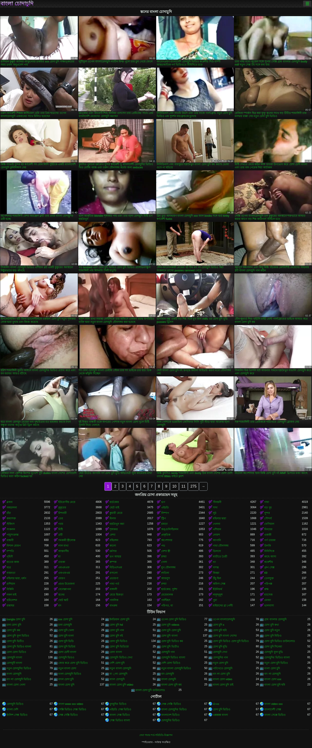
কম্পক (113, 562)
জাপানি (217, 540)
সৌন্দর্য (268, 518)
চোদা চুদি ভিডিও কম (172, 641)
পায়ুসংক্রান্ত (12, 534)
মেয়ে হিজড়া (116, 594)
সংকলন (11, 529)
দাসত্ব (216, 567)
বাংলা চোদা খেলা (16, 684)
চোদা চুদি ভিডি (66, 641)
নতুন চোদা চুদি (220, 663)
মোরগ (61, 578)
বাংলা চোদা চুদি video (121, 684)
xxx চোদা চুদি (65, 619)
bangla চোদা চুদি (16, 619)
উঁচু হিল (217, 578)
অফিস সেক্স (219, 583)
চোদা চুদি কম (13, 630)
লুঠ (214, 513)
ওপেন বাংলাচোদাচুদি (224, 619)
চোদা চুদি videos (170, 624)
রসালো (114, 572)
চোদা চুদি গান (117, 630)
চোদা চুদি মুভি (220, 646)
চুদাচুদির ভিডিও (118, 704)
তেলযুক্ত (269, 578)
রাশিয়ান (11, 583)
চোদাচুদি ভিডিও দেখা (121, 657)
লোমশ (216, 534)
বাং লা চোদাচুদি (272, 673)
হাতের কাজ (13, 562)
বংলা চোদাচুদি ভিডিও (69, 673)
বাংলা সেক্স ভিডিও (120, 714)
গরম (60, 523)
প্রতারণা (114, 578)
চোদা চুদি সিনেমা (273, 646)
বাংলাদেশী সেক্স (272, 709)
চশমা (163, 556)
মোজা (267, 600)
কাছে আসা (270, 556)
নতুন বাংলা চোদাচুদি (120, 668)
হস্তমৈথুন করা (117, 523)
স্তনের (61, 594)
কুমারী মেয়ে (116, 513)
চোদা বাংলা (116, 652)
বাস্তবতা (11, 572)
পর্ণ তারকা (269, 540)
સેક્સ (216, 704)
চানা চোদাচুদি (65, 624)
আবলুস (165, 578)
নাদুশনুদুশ (218, 594)
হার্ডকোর (114, 502)
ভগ (163, 502)
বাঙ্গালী (113, 589)
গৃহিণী (10, 556)
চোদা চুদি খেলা (66, 630)
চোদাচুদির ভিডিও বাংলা (277, 657)
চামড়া (164, 523)
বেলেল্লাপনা (64, 589)
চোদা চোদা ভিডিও (16, 652)
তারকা (61, 562)
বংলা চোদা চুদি (272, 668)
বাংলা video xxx (273, 704)
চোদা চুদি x (218, 624)
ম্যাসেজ (268, 594)
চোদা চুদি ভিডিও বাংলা (19, 646)
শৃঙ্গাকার (114, 529)
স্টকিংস (11, 523)
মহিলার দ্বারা (219, 518)
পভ (163, 545)
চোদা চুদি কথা (271, 624)
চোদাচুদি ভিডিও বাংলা (173, 657)
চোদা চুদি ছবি (220, 630)
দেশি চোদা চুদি (117, 663)
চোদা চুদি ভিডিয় (66, 646)
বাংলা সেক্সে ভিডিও (275, 714)
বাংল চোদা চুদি (66, 679)
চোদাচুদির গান (220, 657)
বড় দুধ (268, 507)
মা (59, 556)
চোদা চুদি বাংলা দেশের (225, 635)
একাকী (267, 534)
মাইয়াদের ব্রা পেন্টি (223, 605)
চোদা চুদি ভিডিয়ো (119, 646)
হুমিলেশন (12, 600)
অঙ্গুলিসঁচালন (169, 529)
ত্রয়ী (60, 534)
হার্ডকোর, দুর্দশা (169, 589)
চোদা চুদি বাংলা (169, 635)
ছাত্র (9, 567)
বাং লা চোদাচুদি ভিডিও (19, 679)
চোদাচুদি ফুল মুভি (273, 652)
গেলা (164, 562)
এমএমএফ (64, 567)
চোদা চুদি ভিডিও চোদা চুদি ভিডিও (231, 641)
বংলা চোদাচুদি (14, 673)
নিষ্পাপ (165, 513)
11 (183, 486)
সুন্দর (267, 513)
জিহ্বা (216, 572)
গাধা (266, 502)
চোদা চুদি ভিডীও (170, 646)
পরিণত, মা (167, 605)
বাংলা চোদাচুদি (16, 4)
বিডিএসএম (116, 567)
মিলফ (113, 518)
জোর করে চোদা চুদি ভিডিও (73, 663)
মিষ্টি (60, 529)
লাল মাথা (63, 545)
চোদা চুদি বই (116, 635)
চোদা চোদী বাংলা (67, 652)
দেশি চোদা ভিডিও (170, 663)
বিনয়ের (268, 529)
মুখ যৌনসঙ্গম (168, 567)
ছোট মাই (114, 507)
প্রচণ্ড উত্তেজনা (66, 583)
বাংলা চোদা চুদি (66, 684)
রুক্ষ (266, 589)
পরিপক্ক (268, 583)
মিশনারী (62, 513)
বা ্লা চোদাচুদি (118, 673)
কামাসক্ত (11, 518)
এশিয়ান (217, 529)
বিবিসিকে (269, 551)
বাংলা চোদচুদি (168, 679)
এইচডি (165, 507)
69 (265, 572)
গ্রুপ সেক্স (269, 567)
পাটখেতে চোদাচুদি (222, 668)
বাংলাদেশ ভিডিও (170, 714)
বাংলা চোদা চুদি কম (171, 684)
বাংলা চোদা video (222, 679)
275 (193, 486)
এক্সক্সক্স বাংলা (220, 714)
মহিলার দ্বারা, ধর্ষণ (16, 578)
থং (214, 562)
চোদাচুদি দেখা (220, 652)
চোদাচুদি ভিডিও (15, 704)
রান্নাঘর (10, 605)
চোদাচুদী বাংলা (14, 663)
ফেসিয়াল (269, 523)
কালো (113, 545)
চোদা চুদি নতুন (272, 630)
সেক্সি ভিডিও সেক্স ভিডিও (72, 709)
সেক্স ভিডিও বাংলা (120, 720)
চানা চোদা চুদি (14, 624)
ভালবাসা (269, 605)
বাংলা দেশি (12, 709)
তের (60, 518)
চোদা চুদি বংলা (66, 635)
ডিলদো (217, 551)
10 (174, 486)
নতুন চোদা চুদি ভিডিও (276, 663)
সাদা (215, 507)
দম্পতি (10, 551)
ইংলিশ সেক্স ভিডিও (17, 714)
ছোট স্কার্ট (63, 600)
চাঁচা (9, 513)
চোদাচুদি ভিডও (66, 657)
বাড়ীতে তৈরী (220, 556)
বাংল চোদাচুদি (117, 679)
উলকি (267, 545)
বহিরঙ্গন (114, 540)
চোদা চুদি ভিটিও (15, 641)
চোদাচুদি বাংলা (14, 657)
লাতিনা (165, 572)
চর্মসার (113, 551)
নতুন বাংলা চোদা (67, 668)
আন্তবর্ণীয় (63, 551)
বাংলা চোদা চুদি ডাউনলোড (150, 690)
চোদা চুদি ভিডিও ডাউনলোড (279, 641)
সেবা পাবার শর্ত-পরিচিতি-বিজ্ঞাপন (156, 735)
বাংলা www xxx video (70, 704)
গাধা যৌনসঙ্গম (221, 545)
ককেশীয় (268, 562)
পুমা (215, 600)
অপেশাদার (166, 540)
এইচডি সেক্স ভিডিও (120, 709)
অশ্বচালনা (12, 507)
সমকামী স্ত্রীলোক (66, 540)
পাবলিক (114, 600)
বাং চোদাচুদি (167, 673)
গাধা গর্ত (114, 583)
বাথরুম (113, 605)
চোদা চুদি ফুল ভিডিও (18, 635)
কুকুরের (62, 507)
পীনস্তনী (217, 502)
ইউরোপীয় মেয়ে (66, 502)
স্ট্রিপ (163, 518)
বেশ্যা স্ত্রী (165, 551)
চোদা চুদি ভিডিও (118, 641)
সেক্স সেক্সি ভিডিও (171, 704)
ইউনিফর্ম (217, 589)
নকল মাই (11, 594)
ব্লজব (10, 502)
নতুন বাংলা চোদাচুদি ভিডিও (176, 668)
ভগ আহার (115, 556)
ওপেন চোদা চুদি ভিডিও (173, 619)
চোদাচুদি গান (168, 652)
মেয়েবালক (167, 594)
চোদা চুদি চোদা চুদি (171, 630)
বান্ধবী (10, 540)
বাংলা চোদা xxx (272, 679)
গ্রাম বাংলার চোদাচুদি (275, 619)
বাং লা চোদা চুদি (221, 673)
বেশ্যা (112, 534)
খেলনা (216, 523)
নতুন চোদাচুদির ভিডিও (19, 668)
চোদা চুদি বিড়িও (273, 635)
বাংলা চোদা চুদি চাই (223, 684)
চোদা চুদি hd (116, 624)
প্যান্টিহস (165, 600)
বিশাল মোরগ (14, 545)
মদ (59, 605)
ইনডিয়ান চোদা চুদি (119, 619)
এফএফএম (64, 572)
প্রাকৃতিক (165, 534)
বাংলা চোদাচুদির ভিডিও (174, 709)
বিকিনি (10, 589)
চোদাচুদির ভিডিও (170, 720)
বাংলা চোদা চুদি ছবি (274, 684)
